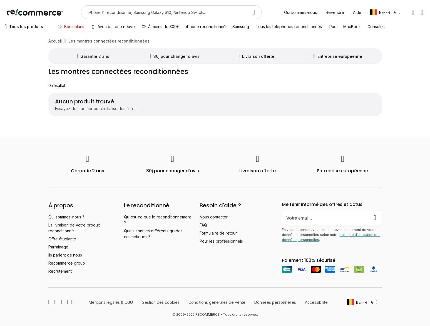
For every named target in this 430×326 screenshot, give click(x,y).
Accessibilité (316, 302)
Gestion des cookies (161, 302)
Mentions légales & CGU (111, 302)
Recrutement (60, 271)
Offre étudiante (62, 239)
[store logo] (35, 12)
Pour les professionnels (221, 241)
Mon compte (413, 12)
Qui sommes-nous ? (66, 217)
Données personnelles (275, 302)
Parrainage (58, 247)
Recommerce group (66, 263)
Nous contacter (214, 217)
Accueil (55, 41)
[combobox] (163, 12)
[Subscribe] (375, 217)
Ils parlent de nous (65, 255)
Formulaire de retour (218, 233)
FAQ (203, 225)
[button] (385, 12)
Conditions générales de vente (216, 302)
